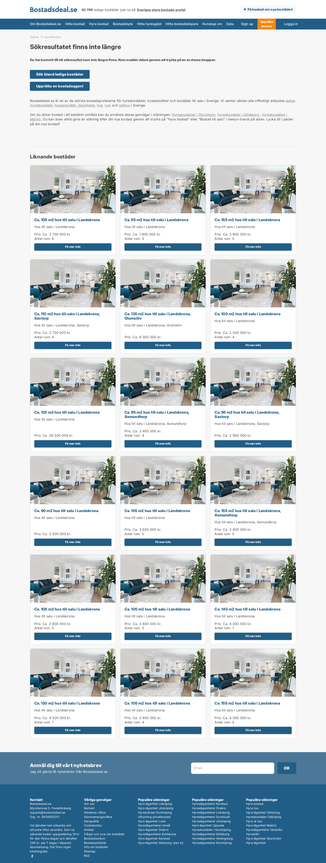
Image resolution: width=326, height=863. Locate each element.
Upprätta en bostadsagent (59, 86)
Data (230, 24)
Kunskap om (212, 24)
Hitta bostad (75, 24)
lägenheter (86, 105)
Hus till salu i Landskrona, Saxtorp (61, 325)
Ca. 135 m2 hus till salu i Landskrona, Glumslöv (158, 316)
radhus (124, 105)
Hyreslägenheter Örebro (209, 808)
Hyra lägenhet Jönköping (155, 808)
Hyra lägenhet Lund (152, 821)
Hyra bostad (99, 24)
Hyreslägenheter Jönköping (211, 821)
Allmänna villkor (95, 812)
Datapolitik (91, 821)
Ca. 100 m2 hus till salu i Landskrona (247, 314)
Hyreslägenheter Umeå (154, 825)
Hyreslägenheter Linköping (211, 812)
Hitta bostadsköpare (182, 24)
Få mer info (72, 246)
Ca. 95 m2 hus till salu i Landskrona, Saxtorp (247, 414)
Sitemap (89, 851)
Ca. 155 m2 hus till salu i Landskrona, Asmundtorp (248, 513)
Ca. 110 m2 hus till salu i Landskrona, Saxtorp (67, 316)
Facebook (32, 856)
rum (108, 105)
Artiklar (89, 829)
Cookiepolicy (93, 825)
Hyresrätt (252, 834)
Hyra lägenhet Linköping (155, 803)
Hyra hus (252, 808)
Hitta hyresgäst (149, 24)
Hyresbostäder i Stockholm (194, 115)
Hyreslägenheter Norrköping (212, 843)
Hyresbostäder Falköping (264, 817)
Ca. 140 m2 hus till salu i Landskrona (247, 609)
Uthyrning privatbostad (154, 817)
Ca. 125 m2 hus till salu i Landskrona (67, 412)
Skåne (34, 36)
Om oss (89, 803)
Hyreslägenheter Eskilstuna (157, 834)
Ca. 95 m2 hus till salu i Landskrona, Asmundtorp (157, 414)
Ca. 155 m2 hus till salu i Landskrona (247, 220)
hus (99, 105)
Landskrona (52, 37)
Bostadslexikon (94, 838)
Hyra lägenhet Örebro (153, 829)
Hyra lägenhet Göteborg (263, 812)
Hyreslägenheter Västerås (264, 829)
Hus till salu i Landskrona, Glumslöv (153, 325)
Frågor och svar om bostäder (104, 834)
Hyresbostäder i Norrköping (211, 829)
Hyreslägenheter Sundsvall (211, 817)
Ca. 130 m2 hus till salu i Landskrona (67, 703)
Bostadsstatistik (95, 843)
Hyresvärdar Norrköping (155, 812)
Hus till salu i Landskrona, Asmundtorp (155, 424)
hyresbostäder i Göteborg (238, 115)
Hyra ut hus (254, 821)
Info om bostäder (96, 847)
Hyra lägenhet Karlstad (154, 838)
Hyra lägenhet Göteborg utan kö (160, 843)
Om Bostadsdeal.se (45, 24)
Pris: (38, 234)
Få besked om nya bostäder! (270, 9)
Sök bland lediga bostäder (59, 74)
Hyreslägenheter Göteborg (210, 834)
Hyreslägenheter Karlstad (210, 803)
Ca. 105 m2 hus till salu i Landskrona (67, 220)
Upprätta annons (266, 24)
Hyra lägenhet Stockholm (264, 838)
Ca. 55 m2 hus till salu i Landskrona (156, 220)
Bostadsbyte (123, 24)
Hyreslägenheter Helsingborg (212, 838)
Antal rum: (42, 239)
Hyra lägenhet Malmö (261, 825)
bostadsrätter (65, 105)
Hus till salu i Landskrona (54, 227)
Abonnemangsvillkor (98, 817)
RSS (87, 855)
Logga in (291, 24)
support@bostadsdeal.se (47, 812)
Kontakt (89, 808)
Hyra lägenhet (256, 843)
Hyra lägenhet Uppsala (208, 825)
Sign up (247, 24)
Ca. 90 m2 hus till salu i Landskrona (66, 511)
